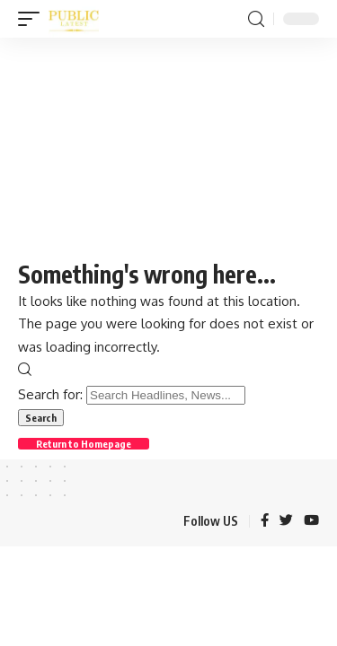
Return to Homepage (83, 444)
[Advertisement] (168, 146)
